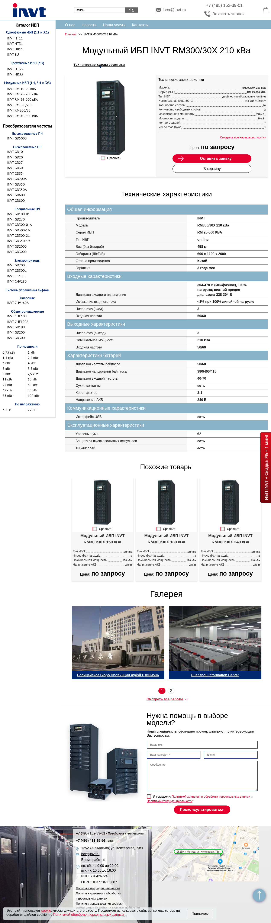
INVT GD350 (16, 184)
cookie (46, 910)
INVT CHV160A (18, 302)
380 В (7, 410)
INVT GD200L (16, 265)
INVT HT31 (15, 43)
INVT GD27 (15, 162)
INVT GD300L (16, 270)
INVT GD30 (15, 168)
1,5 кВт (8, 358)
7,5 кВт (33, 374)
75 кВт (7, 395)
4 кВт (31, 363)
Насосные (27, 298)
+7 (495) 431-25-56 (95, 840)
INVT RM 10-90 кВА (21, 89)
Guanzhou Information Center (215, 675)
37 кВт (7, 390)
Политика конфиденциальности (98, 888)
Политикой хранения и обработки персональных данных (211, 796)
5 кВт (6, 368)
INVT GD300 (16, 338)
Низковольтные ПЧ (27, 147)
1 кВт (31, 352)
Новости (89, 25)
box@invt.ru (174, 10)
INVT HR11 (15, 49)
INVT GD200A (17, 179)
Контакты (140, 25)
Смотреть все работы (164, 699)
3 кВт (6, 363)
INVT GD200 (16, 332)
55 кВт (32, 390)
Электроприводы (27, 260)
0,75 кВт (9, 352)
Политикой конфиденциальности (169, 801)
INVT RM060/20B (19, 105)
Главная (70, 34)
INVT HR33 (15, 74)
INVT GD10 (15, 151)
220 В (32, 410)
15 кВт (32, 379)
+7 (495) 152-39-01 (224, 5)
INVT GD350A (17, 189)
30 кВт (32, 385)
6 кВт (6, 374)
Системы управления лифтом (27, 290)
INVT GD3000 (17, 252)
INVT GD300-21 (18, 235)
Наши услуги (114, 25)
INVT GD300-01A (19, 224)
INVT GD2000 (17, 246)
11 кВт (7, 379)
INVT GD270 (16, 219)
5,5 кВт (33, 368)
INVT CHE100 (17, 316)
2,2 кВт (33, 358)
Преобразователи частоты (27, 126)
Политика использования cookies (99, 903)
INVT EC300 (15, 276)
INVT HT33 (15, 69)
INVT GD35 (15, 173)
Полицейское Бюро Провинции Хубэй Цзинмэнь (118, 675)
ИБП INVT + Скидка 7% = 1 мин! (266, 467)
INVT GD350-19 (18, 241)
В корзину (212, 169)
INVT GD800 (16, 200)
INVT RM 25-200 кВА (22, 94)
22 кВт (7, 385)
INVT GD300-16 (18, 230)
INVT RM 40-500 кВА (22, 116)
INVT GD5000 (17, 138)
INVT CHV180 (17, 281)
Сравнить (113, 158)
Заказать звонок (229, 14)
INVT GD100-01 (18, 214)
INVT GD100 (16, 327)
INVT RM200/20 (18, 110)
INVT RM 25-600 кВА (22, 99)
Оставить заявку (216, 158)
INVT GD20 (15, 157)
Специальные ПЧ (27, 209)
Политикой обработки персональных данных (88, 914)
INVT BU (13, 54)
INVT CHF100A (17, 321)
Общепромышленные (27, 311)
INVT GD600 (16, 195)
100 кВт (33, 395)
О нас (70, 25)
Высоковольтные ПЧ (27, 133)
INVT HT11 (15, 38)
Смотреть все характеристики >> (243, 137)
